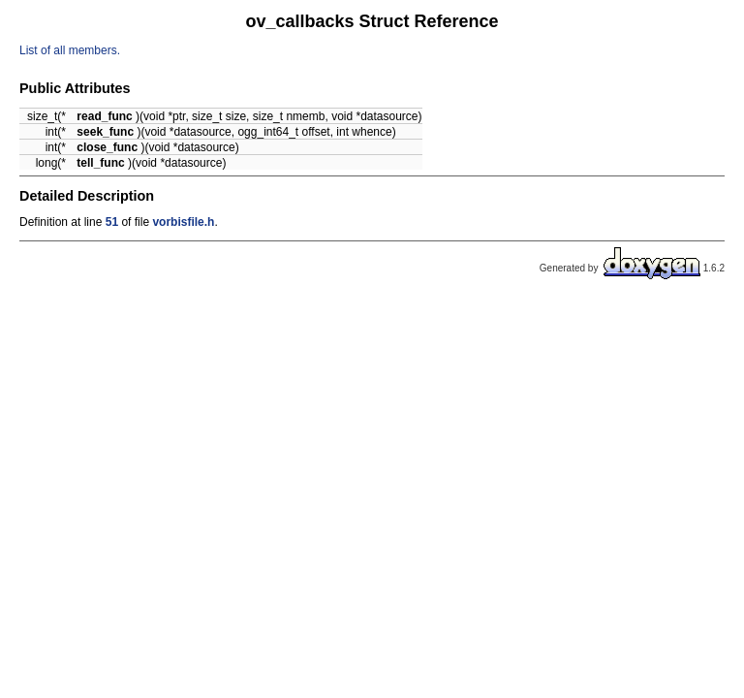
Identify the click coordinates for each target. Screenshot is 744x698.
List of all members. (69, 50)
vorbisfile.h (183, 222)
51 (112, 222)
